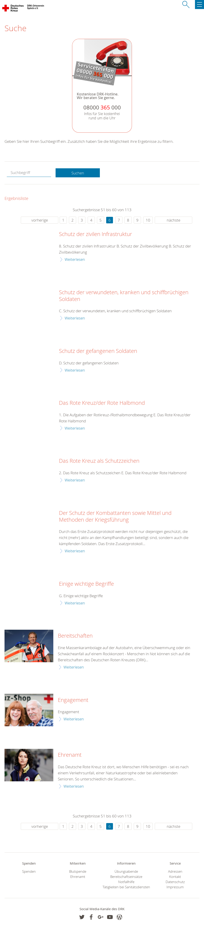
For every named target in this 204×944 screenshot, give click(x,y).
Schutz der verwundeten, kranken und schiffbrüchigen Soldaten (123, 296)
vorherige (39, 220)
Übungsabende (126, 871)
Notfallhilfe (126, 882)
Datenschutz (175, 882)
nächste (173, 220)
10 (148, 220)
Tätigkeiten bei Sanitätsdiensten (126, 887)
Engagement (73, 700)
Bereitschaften (75, 635)
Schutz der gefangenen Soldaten (98, 351)
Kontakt (175, 877)
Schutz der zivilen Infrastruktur (95, 234)
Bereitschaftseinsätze (126, 877)
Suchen (77, 173)
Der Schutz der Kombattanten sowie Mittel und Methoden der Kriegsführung (115, 516)
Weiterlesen (75, 259)
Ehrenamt (70, 755)
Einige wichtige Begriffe (86, 584)
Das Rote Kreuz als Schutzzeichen (99, 461)
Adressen (175, 871)
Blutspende (77, 871)
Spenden (29, 871)
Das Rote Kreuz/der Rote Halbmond (102, 403)
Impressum (175, 887)
